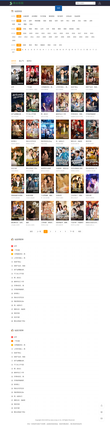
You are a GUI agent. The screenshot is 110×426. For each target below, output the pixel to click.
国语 (24, 45)
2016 (85, 33)
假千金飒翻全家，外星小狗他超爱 (21, 114)
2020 (61, 33)
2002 (86, 37)
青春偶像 (37, 21)
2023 (42, 33)
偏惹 (27, 222)
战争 (30, 21)
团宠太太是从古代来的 (93, 222)
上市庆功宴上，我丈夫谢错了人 (65, 87)
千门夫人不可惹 (31, 114)
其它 (60, 45)
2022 (49, 33)
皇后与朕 (14, 168)
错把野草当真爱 (46, 168)
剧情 (73, 21)
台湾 (42, 29)
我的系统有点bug (46, 141)
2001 (92, 37)
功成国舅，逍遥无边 (62, 168)
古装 (24, 21)
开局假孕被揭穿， (18, 289)
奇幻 (67, 21)
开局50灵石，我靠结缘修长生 (80, 114)
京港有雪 (59, 195)
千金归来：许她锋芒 (77, 222)
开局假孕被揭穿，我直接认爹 (95, 114)
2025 (30, 33)
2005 (68, 37)
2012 (25, 37)
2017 (79, 33)
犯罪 (56, 21)
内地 (24, 29)
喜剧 (44, 21)
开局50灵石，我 (17, 286)
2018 (73, 33)
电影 (20, 8)
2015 (91, 33)
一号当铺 (29, 87)
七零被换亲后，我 (18, 254)
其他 (31, 24)
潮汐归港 (88, 141)
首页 (13, 8)
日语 (54, 45)
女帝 (12, 87)
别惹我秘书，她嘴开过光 (63, 222)
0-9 (13, 52)
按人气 (21, 61)
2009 (44, 37)
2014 (13, 37)
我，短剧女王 (60, 141)
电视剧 (28, 8)
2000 (13, 40)
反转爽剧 (34, 16)
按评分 (29, 61)
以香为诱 (88, 195)
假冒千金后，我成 (18, 266)
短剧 (58, 8)
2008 (50, 37)
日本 (47, 29)
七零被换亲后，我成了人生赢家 (51, 87)
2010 (38, 37)
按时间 (13, 61)
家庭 (50, 21)
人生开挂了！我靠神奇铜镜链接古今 (82, 195)
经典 (85, 21)
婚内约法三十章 (61, 114)
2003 (80, 37)
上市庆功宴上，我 (18, 258)
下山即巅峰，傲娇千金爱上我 (50, 195)
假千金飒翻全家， (18, 270)
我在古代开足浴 (31, 141)
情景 (13, 24)
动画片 (51, 8)
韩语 (49, 45)
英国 (65, 29)
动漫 (43, 8)
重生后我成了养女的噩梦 (33, 168)
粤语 (36, 45)
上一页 (39, 231)
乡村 (90, 21)
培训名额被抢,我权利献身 (79, 168)
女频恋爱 (26, 16)
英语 (30, 45)
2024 (36, 33)
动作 (62, 21)
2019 (67, 33)
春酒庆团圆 (29, 195)
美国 (53, 29)
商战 (19, 24)
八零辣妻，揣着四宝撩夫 (48, 222)
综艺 (36, 8)
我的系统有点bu (17, 301)
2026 (24, 33)
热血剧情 (77, 16)
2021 (55, 33)
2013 (19, 37)
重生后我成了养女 (18, 321)
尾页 (79, 231)
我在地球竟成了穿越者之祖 (94, 168)
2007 (56, 37)
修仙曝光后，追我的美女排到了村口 (22, 222)
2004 (74, 37)
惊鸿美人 (14, 141)
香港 (36, 29)
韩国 (30, 29)
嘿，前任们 (44, 114)
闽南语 (43, 45)
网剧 (25, 24)
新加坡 (71, 29)
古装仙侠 (69, 16)
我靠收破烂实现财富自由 (19, 195)
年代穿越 (43, 16)
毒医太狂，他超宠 (76, 141)
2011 (32, 37)
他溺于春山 (74, 87)
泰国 (59, 29)
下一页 (72, 231)
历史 (79, 21)
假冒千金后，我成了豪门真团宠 (95, 87)
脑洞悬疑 (51, 16)
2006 (62, 37)
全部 (18, 16)
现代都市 (60, 16)
